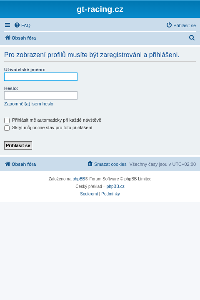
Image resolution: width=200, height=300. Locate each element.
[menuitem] (22, 25)
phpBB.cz (116, 186)
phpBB (78, 179)
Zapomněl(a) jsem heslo (28, 103)
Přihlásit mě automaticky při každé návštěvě (52, 120)
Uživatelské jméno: (24, 69)
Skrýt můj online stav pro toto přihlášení (48, 127)
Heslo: (11, 88)
